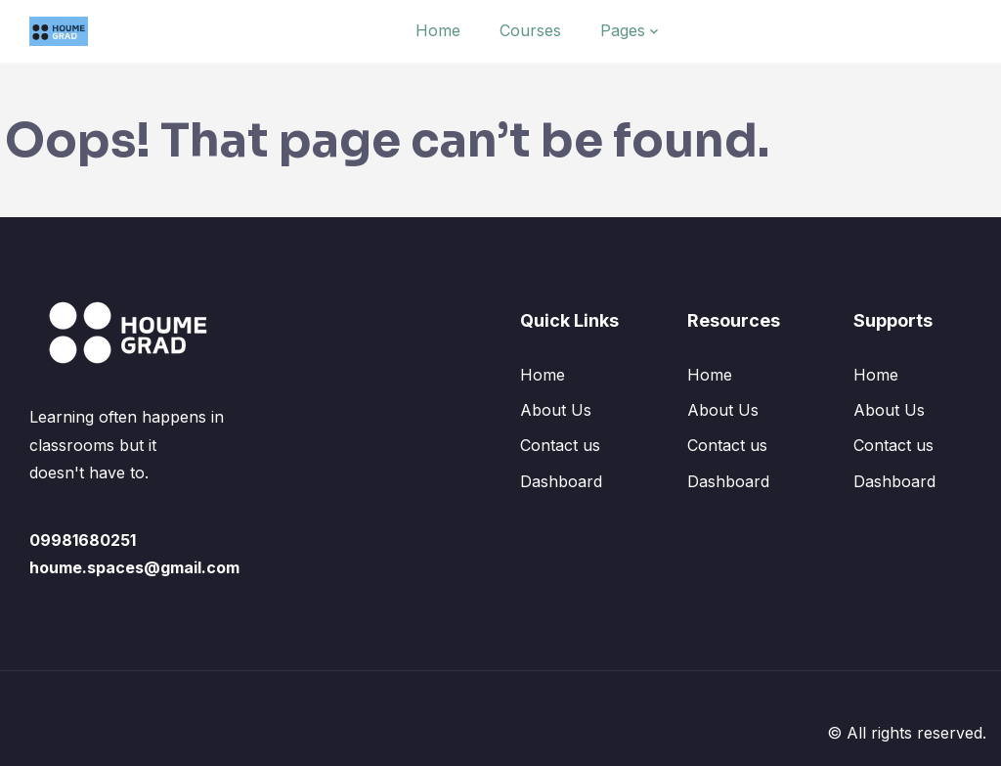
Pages (622, 30)
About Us (555, 410)
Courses (530, 30)
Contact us (560, 445)
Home (437, 30)
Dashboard (561, 481)
